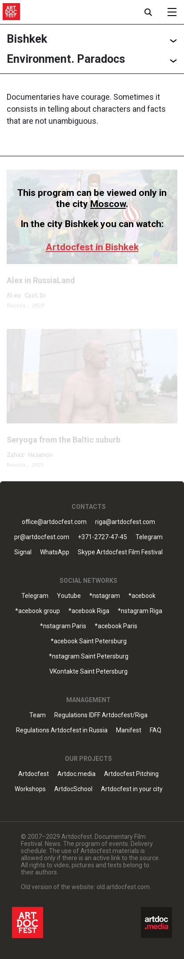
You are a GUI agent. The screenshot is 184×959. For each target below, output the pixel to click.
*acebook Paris (116, 626)
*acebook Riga (88, 611)
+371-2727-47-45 (102, 537)
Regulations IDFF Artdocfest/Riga (101, 715)
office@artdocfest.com (54, 522)
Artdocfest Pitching (131, 774)
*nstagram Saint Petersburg (88, 656)
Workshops (30, 789)
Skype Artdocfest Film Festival (120, 552)
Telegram (149, 537)
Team (37, 715)
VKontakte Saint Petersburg (88, 671)
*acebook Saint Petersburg (89, 641)
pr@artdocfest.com (41, 537)
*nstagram (104, 596)
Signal (23, 552)
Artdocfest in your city (132, 789)
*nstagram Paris (63, 626)
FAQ (155, 730)
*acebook (142, 596)
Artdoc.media (76, 774)
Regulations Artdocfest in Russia (62, 730)
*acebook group (37, 611)
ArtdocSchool (73, 789)
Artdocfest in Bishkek (92, 247)
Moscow (108, 204)
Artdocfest (33, 774)
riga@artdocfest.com (125, 522)
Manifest (128, 730)
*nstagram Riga (140, 611)
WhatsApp (54, 552)
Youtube (69, 596)
